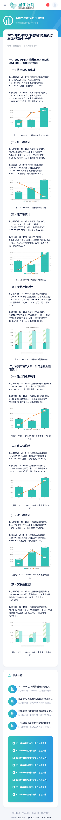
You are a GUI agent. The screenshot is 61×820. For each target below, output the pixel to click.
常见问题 (26, 813)
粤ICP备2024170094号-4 (39, 817)
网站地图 (35, 813)
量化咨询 (21, 817)
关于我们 (16, 813)
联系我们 (45, 813)
